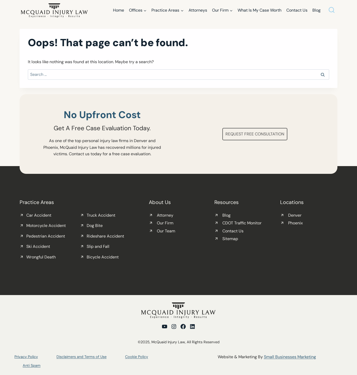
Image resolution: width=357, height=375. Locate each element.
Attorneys (198, 10)
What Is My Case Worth (259, 10)
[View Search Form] (331, 10)
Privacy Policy (26, 356)
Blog (316, 10)
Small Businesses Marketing (290, 357)
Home (118, 10)
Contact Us (296, 10)
